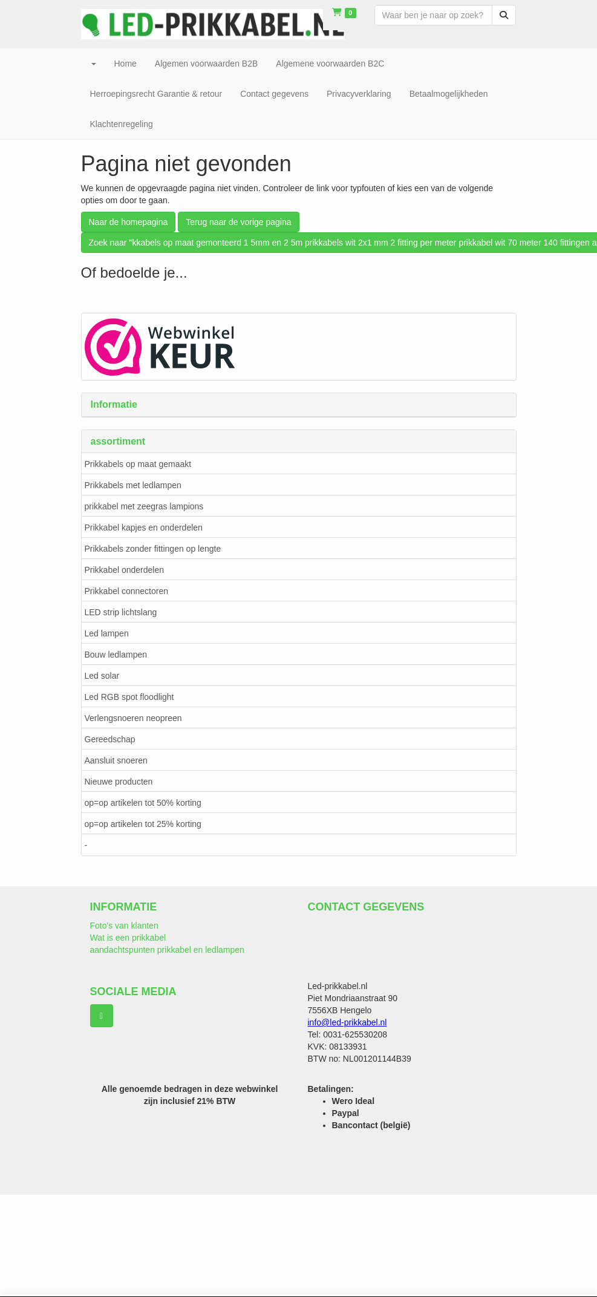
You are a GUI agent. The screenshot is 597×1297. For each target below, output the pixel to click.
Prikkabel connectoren (127, 591)
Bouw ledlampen (116, 654)
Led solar (102, 676)
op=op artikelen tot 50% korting (143, 803)
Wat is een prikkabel (128, 938)
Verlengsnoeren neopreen (133, 718)
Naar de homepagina (128, 222)
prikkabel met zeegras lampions (144, 506)
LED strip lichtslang (121, 612)
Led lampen (107, 633)
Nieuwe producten (119, 781)
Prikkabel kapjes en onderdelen (144, 527)
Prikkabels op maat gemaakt (138, 464)
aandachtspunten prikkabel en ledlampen (167, 950)
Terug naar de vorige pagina (238, 222)
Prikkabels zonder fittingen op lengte (153, 549)
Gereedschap (110, 739)
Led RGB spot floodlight (129, 697)
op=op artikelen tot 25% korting (143, 824)
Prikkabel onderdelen (125, 570)
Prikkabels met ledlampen (133, 485)
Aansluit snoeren (116, 760)
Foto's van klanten (124, 925)
